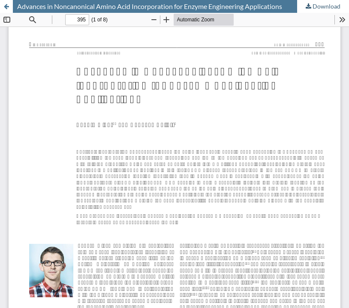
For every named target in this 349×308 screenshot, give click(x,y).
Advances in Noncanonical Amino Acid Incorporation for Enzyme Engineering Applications (149, 6)
